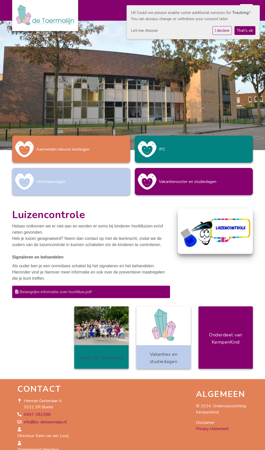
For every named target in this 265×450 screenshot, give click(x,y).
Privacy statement (212, 429)
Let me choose (144, 30)
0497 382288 (37, 414)
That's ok (245, 30)
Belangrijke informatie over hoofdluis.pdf (53, 292)
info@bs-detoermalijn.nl (45, 422)
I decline (222, 30)
